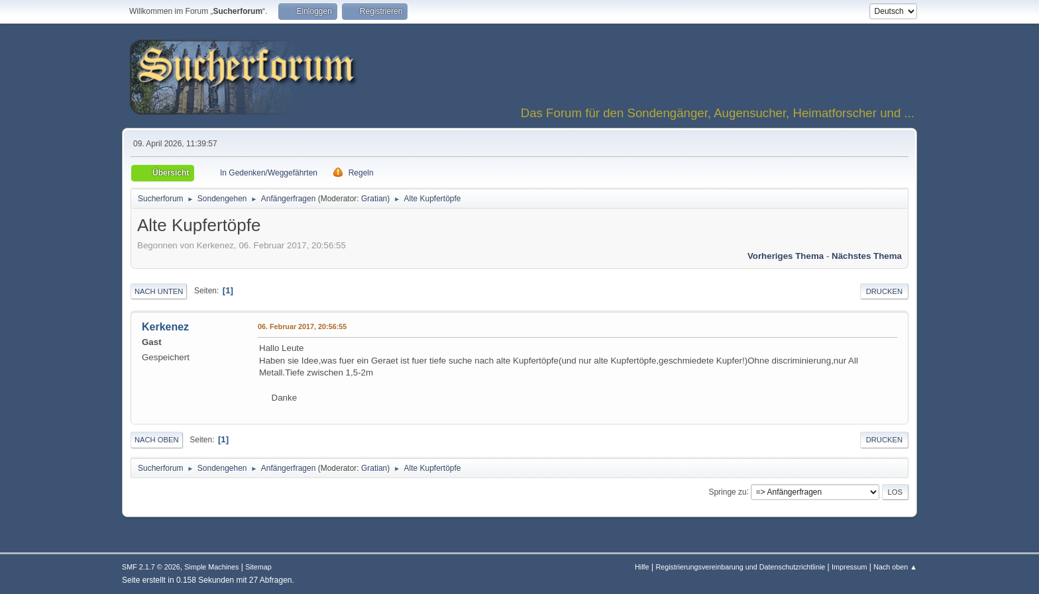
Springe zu (727, 491)
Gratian (374, 198)
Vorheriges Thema (785, 256)
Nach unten (159, 291)
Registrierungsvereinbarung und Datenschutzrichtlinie (740, 567)
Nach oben (157, 440)
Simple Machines (211, 567)
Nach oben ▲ (895, 567)
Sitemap (258, 567)
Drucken (884, 291)
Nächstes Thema (867, 256)
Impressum (849, 567)
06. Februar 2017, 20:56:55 (302, 326)
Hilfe (642, 567)
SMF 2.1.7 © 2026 (151, 567)
